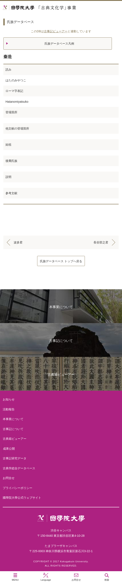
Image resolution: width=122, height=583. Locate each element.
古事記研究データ (14, 458)
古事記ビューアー (56, 31)
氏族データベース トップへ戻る (61, 261)
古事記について (61, 341)
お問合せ (9, 478)
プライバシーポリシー (17, 488)
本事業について (61, 307)
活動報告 (9, 409)
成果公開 (9, 448)
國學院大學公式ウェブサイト (22, 497)
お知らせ (9, 399)
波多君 (18, 242)
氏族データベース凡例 (59, 43)
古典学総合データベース (19, 468)
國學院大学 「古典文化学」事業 (55, 7)
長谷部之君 (101, 242)
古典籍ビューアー (61, 374)
